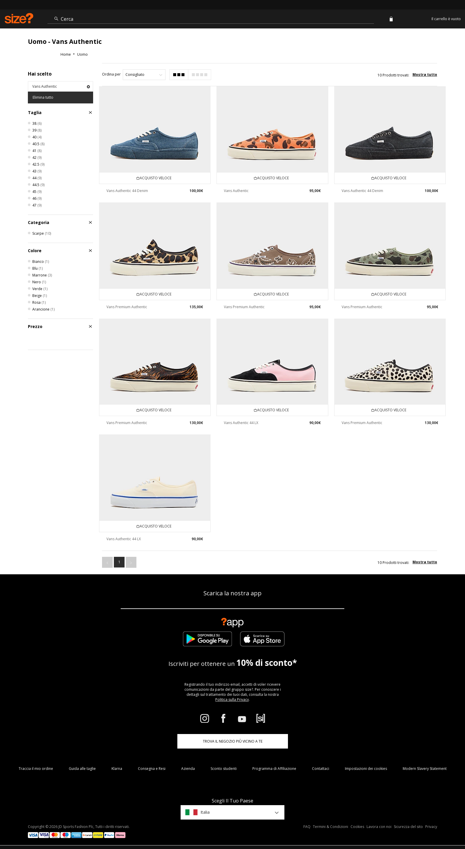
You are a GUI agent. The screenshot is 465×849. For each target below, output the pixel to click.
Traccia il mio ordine (36, 768)
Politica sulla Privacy (232, 699)
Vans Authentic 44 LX (241, 422)
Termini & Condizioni (330, 826)
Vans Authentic (61, 86)
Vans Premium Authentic (126, 306)
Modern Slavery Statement (425, 768)
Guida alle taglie (82, 768)
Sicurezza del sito (408, 826)
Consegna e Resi (151, 768)
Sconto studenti (224, 768)
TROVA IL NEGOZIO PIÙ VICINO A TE (232, 741)
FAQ (306, 826)
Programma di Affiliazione (274, 768)
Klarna (117, 768)
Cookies (357, 826)
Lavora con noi (379, 826)
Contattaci (320, 768)
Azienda (188, 768)
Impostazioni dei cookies (366, 768)
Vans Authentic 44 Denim (127, 190)
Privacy (431, 826)
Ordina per (111, 74)
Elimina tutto (43, 97)
